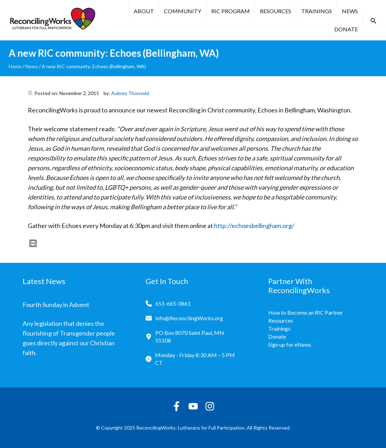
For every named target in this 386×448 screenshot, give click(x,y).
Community (182, 11)
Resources (275, 11)
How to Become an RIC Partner (305, 312)
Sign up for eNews (289, 344)
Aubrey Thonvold (130, 93)
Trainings (316, 11)
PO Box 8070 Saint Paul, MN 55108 (189, 336)
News (350, 11)
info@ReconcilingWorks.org (189, 318)
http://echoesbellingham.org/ (254, 225)
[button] (373, 21)
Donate (346, 29)
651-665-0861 (173, 303)
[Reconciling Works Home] (52, 20)
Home (15, 66)
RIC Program (230, 11)
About (144, 11)
